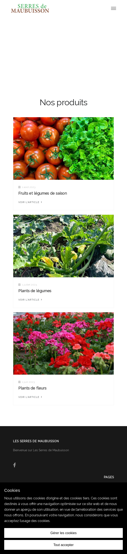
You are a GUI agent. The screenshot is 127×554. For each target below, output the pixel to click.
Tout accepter (63, 545)
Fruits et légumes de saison (42, 193)
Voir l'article (30, 202)
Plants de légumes (34, 291)
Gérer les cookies (63, 533)
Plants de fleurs (32, 388)
